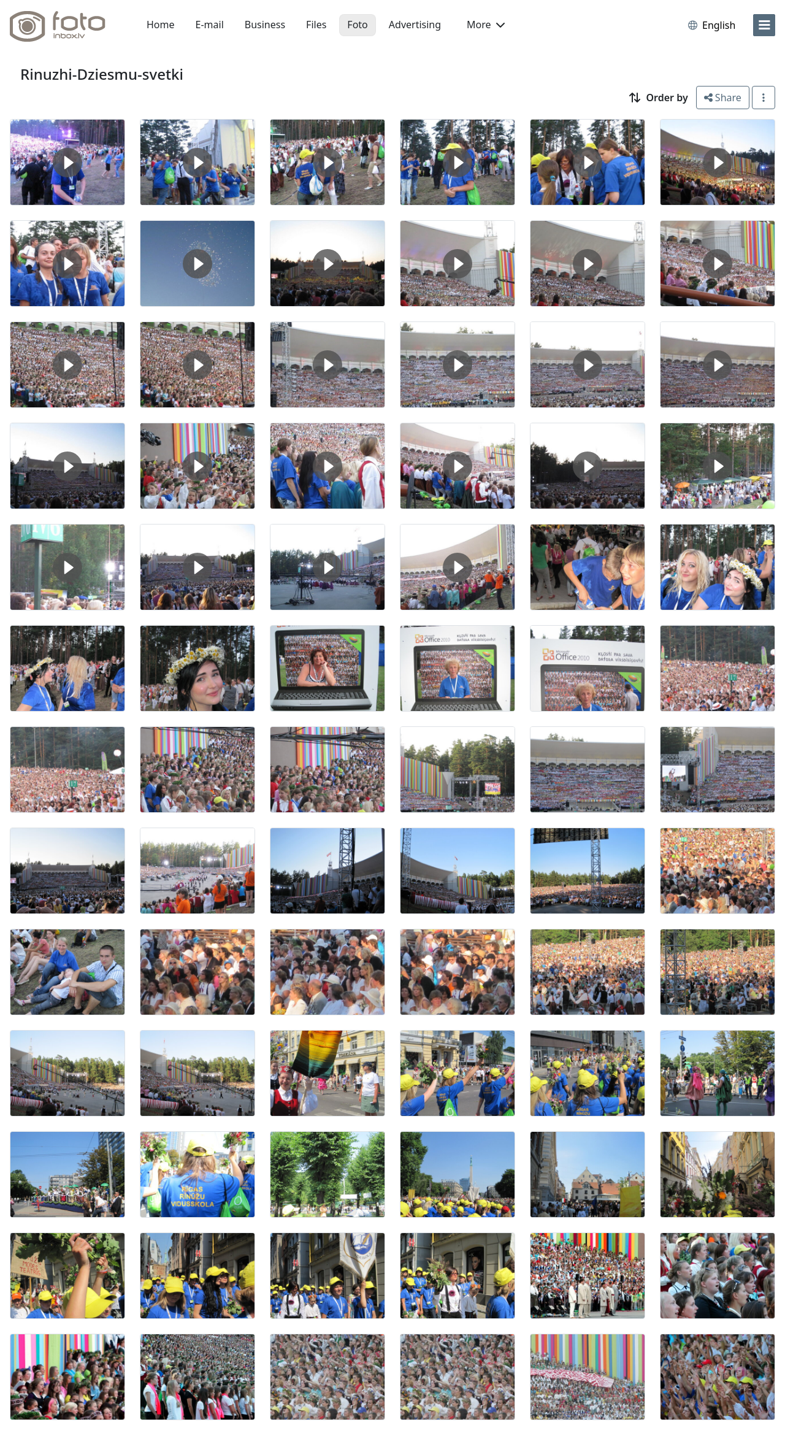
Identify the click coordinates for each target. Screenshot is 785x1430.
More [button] (486, 24)
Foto (357, 24)
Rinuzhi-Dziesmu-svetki (101, 74)
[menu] (764, 25)
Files (316, 24)
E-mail (210, 24)
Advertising (415, 24)
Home (161, 24)
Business (265, 24)
